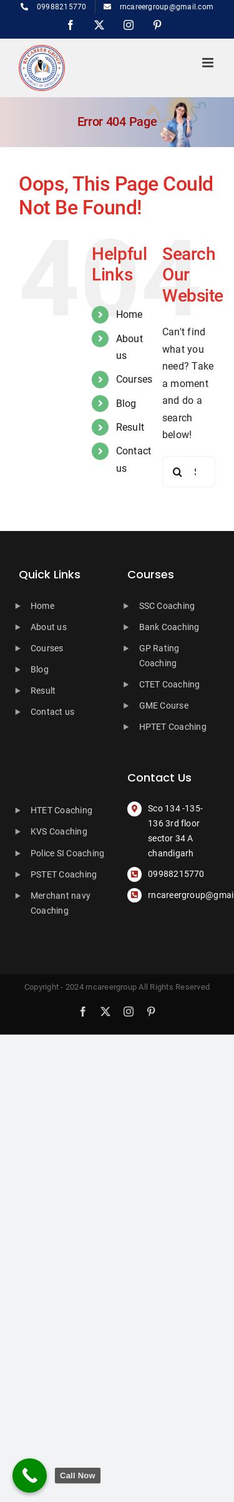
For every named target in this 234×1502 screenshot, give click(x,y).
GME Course (163, 705)
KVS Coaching (59, 831)
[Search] (177, 471)
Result (130, 427)
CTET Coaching (169, 684)
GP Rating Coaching (159, 655)
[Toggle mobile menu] (208, 62)
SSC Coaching (167, 606)
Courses (134, 379)
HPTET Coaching (173, 727)
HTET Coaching (61, 810)
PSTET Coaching (64, 874)
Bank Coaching (169, 627)
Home (129, 314)
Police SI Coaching (67, 853)
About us (49, 627)
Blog (126, 403)
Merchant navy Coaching (60, 903)
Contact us (52, 712)
